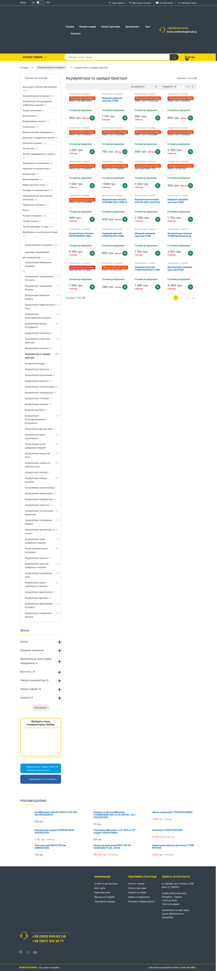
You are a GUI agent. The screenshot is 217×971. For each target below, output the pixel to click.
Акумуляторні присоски (38, 369)
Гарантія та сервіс (137, 892)
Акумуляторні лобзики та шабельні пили (42, 464)
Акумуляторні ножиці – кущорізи (42, 480)
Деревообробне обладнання (39, 132)
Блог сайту (99, 888)
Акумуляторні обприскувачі (41, 493)
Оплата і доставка (110, 26)
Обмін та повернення (139, 897)
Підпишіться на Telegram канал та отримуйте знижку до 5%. (40, 768)
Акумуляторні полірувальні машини (42, 522)
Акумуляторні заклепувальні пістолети (42, 278)
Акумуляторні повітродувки (41, 392)
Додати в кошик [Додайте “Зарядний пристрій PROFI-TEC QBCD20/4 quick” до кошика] (92, 118)
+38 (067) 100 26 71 (47, 941)
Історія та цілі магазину (106, 883)
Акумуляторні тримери (38, 404)
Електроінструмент (35, 143)
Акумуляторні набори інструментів (42, 325)
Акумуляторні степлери (38, 398)
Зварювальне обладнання (38, 163)
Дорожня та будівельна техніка (40, 137)
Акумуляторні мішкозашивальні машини (42, 316)
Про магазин (131, 26)
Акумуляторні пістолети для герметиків (42, 512)
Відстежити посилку (140, 3)
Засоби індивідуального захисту (39, 156)
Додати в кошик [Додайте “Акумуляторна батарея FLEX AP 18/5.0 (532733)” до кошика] (157, 219)
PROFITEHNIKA (29, 967)
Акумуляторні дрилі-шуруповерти (42, 436)
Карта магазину (102, 892)
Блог (147, 26)
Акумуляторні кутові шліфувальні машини (42, 446)
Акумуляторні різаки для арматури (42, 340)
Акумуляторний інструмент (51, 67)
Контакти (76, 33)
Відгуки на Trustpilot (104, 897)
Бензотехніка (31, 116)
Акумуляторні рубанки (38, 558)
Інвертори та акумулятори (37, 168)
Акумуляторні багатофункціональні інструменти (42, 419)
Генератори (30, 126)
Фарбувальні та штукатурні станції (40, 234)
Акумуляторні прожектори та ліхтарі (42, 531)
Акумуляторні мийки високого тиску (42, 306)
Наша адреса (116, 3)
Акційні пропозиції (33, 110)
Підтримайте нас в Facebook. (39, 779)
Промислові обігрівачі (36, 205)
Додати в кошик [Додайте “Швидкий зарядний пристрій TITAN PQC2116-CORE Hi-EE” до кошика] (124, 118)
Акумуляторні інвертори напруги (42, 297)
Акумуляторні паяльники (39, 333)
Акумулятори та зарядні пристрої (79, 95)
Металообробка (33, 179)
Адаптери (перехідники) (37, 252)
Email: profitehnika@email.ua (182, 31)
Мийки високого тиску (35, 185)
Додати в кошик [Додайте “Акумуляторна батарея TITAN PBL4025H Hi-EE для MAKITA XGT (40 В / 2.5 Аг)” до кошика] (190, 253)
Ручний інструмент (35, 215)
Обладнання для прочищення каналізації (37, 198)
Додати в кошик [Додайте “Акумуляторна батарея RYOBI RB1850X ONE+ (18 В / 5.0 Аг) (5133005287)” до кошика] (92, 253)
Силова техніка (32, 221)
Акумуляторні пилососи (39, 505)
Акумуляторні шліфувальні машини (42, 615)
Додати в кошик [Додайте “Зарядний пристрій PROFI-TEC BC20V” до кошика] (190, 185)
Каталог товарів (87, 26)
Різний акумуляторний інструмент (42, 550)
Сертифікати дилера (104, 901)
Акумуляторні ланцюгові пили (42, 455)
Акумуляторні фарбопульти (40, 592)
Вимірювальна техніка (36, 121)
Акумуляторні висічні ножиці (41, 487)
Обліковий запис (187, 3)
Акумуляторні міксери (37, 472)
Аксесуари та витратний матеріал (40, 89)
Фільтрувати (40, 707)
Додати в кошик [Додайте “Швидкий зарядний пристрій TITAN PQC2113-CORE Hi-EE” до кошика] (157, 253)
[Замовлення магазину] (143, 86)
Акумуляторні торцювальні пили (42, 575)
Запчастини (30, 148)
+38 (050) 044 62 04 (177, 28)
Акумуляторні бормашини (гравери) (38, 264)
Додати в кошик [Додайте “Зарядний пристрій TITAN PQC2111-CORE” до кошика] (124, 253)
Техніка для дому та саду (38, 226)
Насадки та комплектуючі (38, 190)
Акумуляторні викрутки (38, 381)
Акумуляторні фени (36, 410)
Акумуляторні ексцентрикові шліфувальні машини (37, 103)
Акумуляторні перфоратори (41, 499)
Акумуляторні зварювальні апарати (42, 287)
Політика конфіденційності (141, 901)
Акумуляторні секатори (38, 348)
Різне (26, 210)
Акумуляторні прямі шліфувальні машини (42, 541)
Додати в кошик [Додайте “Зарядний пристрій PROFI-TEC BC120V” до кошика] (124, 287)
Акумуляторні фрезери (38, 598)
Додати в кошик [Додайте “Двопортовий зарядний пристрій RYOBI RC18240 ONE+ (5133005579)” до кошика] (190, 287)
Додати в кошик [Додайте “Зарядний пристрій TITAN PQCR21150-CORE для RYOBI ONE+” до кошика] (157, 287)
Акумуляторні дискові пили (41, 429)
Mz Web (191, 967)
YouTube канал (164, 3)
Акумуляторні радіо (36, 363)
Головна (70, 26)
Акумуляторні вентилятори (40, 375)
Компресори (31, 174)
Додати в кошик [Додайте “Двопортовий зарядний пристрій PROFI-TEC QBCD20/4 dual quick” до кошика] (157, 185)
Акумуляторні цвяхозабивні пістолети (42, 605)
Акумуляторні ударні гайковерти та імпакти (42, 584)
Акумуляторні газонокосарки (41, 387)
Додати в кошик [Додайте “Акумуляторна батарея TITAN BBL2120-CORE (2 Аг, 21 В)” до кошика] (124, 219)
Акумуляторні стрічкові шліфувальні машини (42, 565)
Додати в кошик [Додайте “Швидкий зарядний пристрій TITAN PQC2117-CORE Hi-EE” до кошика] (190, 219)
